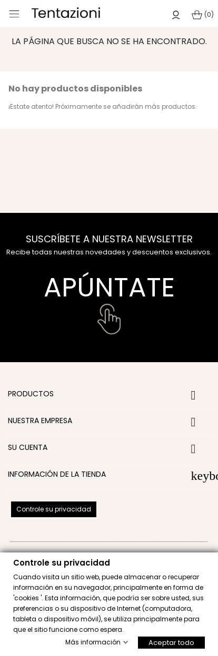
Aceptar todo (171, 642)
